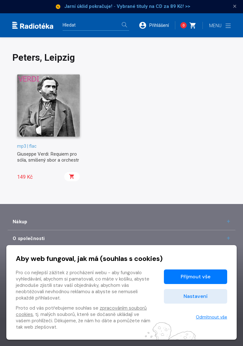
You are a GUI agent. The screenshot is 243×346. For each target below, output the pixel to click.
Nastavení (196, 296)
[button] (157, 25)
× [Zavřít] (235, 6)
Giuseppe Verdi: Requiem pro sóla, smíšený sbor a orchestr (48, 157)
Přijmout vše (195, 276)
